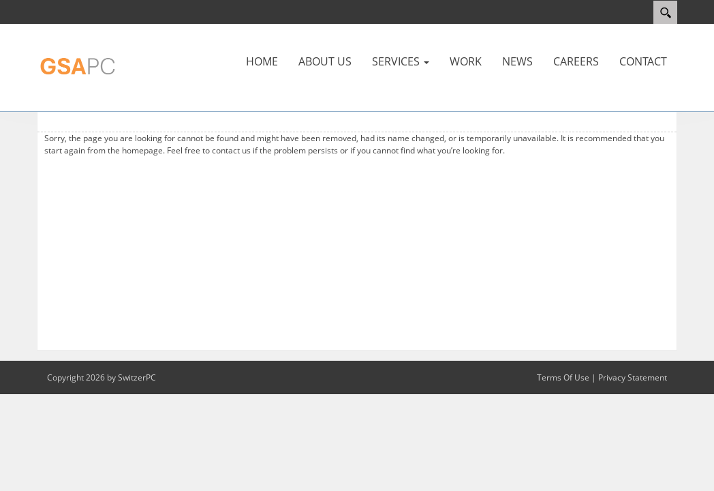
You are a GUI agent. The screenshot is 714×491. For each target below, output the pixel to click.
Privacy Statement (632, 377)
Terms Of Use (563, 377)
